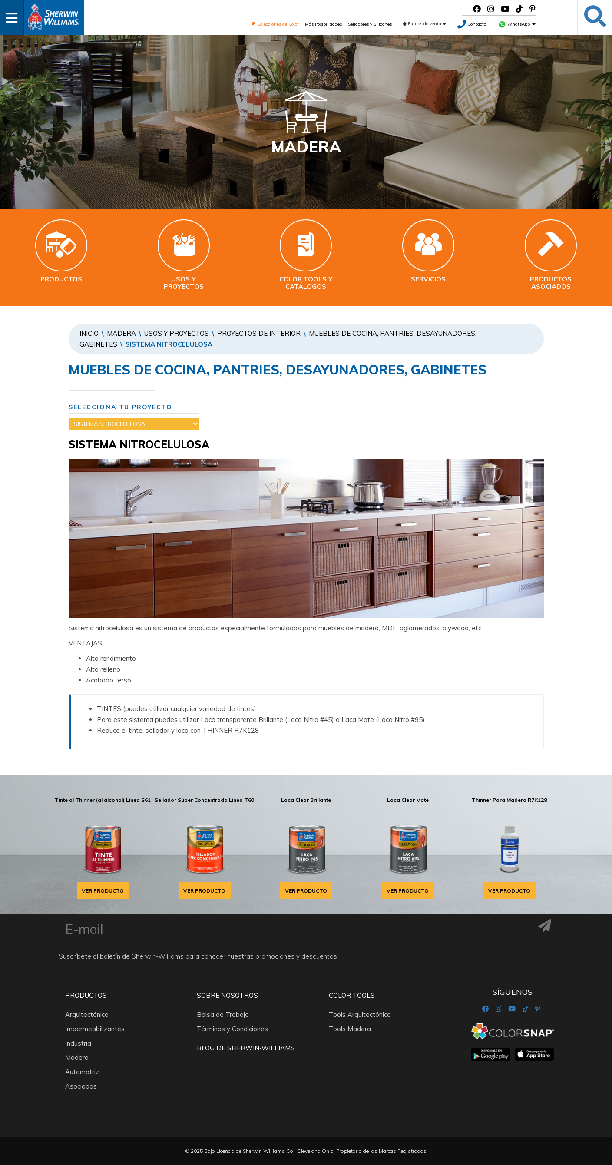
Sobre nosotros (227, 995)
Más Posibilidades (323, 24)
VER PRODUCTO (103, 890)
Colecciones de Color (275, 24)
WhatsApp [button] (517, 24)
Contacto (471, 24)
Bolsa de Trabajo (223, 1014)
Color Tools (352, 995)
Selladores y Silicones (370, 24)
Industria (78, 1043)
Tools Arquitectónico (360, 1014)
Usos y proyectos (176, 333)
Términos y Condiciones (232, 1029)
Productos (86, 995)
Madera (121, 333)
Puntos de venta (424, 23)
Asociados (81, 1086)
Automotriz (82, 1072)
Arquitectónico (87, 1014)
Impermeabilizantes (95, 1029)
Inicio (89, 333)
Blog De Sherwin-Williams (246, 1048)
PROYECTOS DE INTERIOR (259, 333)
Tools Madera (350, 1029)
